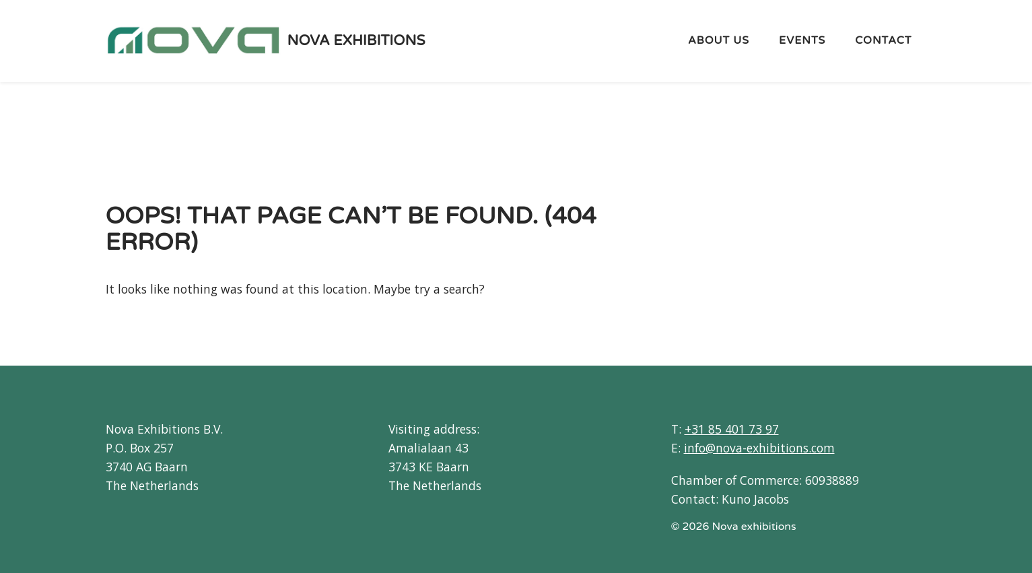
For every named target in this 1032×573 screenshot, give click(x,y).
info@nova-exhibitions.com (759, 448)
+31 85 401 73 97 (732, 429)
